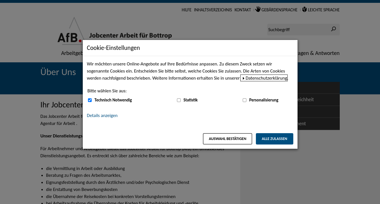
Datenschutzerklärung (266, 78)
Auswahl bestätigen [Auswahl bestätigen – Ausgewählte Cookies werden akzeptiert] (227, 138)
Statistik (190, 100)
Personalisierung (263, 100)
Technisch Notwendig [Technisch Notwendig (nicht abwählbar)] (113, 100)
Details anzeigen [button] (102, 115)
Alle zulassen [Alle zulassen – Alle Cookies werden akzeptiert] (274, 138)
